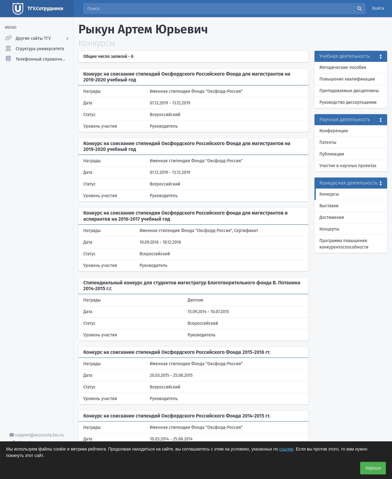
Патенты (327, 142)
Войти (378, 8)
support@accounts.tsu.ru (36, 435)
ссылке (286, 449)
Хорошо (373, 468)
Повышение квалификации (347, 79)
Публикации (331, 154)
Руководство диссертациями (348, 102)
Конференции (333, 130)
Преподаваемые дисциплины (349, 90)
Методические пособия (342, 67)
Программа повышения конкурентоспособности (343, 244)
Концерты (329, 229)
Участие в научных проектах (347, 165)
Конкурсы (329, 194)
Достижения (331, 217)
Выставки (328, 205)
